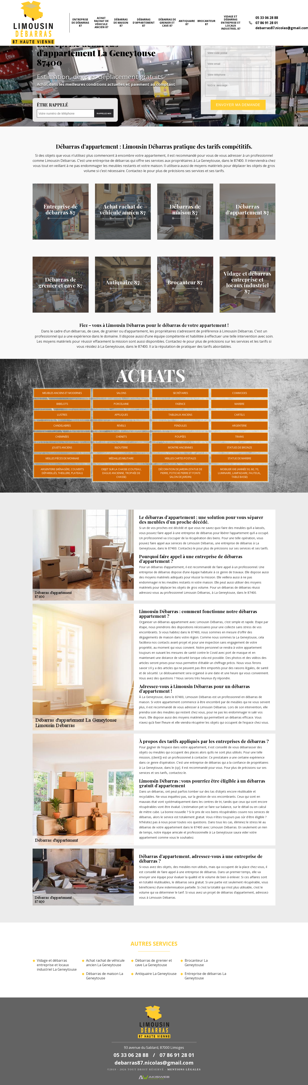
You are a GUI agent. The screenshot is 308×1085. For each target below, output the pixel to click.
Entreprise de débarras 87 (80, 22)
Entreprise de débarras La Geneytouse (205, 975)
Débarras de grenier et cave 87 (167, 22)
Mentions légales (184, 1069)
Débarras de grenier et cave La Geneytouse (153, 962)
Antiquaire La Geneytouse (156, 973)
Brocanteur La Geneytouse (196, 962)
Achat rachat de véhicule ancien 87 (101, 22)
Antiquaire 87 (187, 22)
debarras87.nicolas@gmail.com (154, 1062)
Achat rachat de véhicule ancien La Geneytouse (105, 962)
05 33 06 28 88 (266, 17)
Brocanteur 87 (206, 22)
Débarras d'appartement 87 (144, 22)
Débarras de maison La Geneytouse (104, 975)
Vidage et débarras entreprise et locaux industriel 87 (230, 23)
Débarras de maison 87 (121, 22)
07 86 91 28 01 (266, 22)
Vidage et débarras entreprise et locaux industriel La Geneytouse (57, 964)
